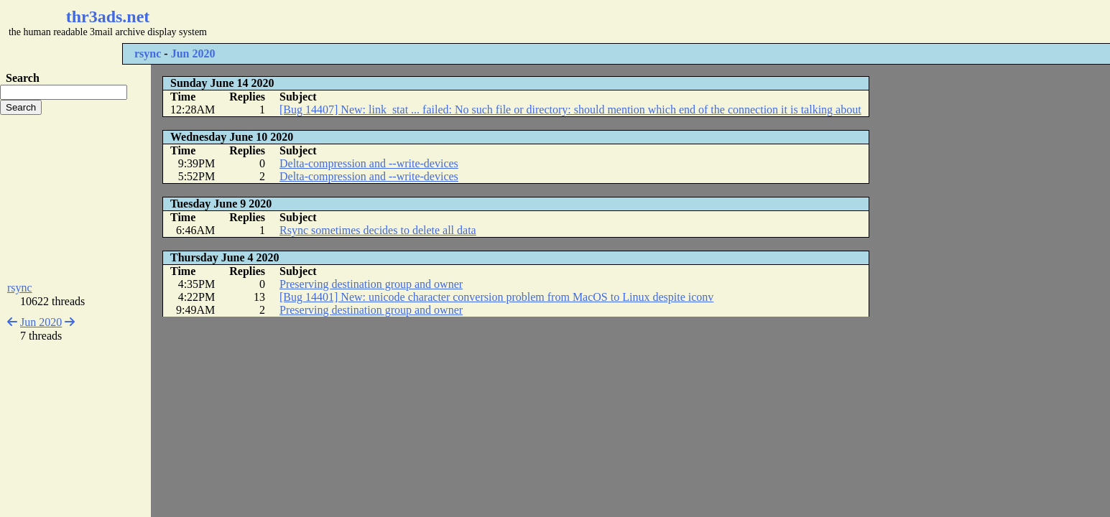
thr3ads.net (108, 16)
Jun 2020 (193, 53)
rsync (147, 53)
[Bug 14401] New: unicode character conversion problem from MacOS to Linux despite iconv (496, 297)
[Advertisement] (428, 21)
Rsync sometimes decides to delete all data (377, 230)
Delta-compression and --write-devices (368, 163)
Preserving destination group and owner (371, 284)
